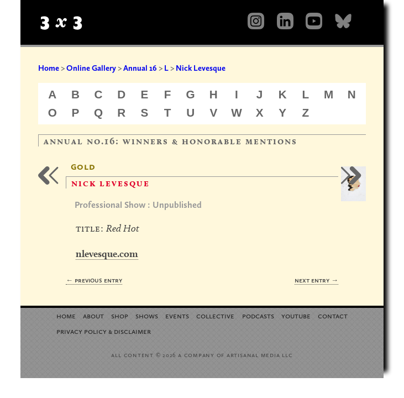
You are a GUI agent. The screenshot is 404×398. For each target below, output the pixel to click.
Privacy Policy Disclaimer (103, 331)
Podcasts (258, 315)
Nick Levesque (200, 68)
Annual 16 (140, 68)
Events (177, 315)
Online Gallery (91, 68)
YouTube (296, 315)
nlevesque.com (107, 253)
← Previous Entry (94, 280)
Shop (119, 315)
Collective (215, 315)
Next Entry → (316, 280)
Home (48, 68)
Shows (146, 315)
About (93, 315)
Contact (333, 315)
